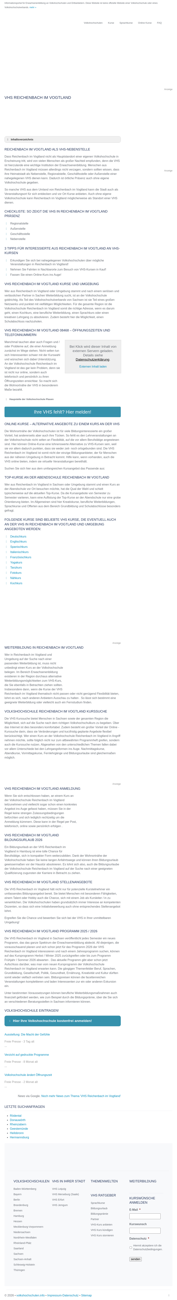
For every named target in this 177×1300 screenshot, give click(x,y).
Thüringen (19, 1268)
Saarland (19, 1247)
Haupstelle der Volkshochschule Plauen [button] (29, 399)
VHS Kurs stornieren (102, 1234)
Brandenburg (21, 1203)
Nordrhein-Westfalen (25, 1236)
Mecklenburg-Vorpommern (28, 1225)
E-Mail (134, 1208)
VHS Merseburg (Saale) (65, 1193)
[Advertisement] (88, 62)
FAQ (159, 22)
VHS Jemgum (60, 1203)
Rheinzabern (18, 1123)
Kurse (111, 22)
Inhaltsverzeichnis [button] (19, 139)
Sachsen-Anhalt (22, 1258)
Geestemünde (19, 1127)
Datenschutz (139, 1237)
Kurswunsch (138, 1222)
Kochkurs (16, 582)
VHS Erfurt (58, 1198)
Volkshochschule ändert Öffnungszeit (28, 1073)
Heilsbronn (17, 1131)
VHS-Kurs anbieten (101, 1223)
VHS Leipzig (59, 1187)
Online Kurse (145, 22)
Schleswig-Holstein (24, 1263)
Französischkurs (20, 556)
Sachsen (18, 1252)
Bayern (17, 1193)
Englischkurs (18, 540)
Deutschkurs (18, 535)
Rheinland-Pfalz (22, 1241)
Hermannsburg (19, 1136)
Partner (95, 1217)
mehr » (33, 7)
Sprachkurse (126, 22)
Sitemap (86, 1294)
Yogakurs (16, 561)
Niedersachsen (22, 1230)
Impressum (54, 1294)
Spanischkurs (19, 545)
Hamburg (19, 1214)
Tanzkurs (16, 566)
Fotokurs (15, 571)
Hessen (18, 1220)
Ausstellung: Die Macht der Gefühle (27, 1033)
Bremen (18, 1209)
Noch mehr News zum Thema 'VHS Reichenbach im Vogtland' (81, 1094)
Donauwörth (17, 1118)
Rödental (15, 1114)
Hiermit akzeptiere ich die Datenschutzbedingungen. (147, 1246)
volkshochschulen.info (30, 1294)
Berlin (17, 1198)
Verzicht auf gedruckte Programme (27, 1053)
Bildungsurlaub (99, 1207)
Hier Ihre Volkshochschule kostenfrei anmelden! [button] (50, 1019)
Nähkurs (15, 576)
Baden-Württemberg (25, 1187)
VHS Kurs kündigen (102, 1228)
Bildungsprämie (99, 1212)
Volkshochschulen (93, 22)
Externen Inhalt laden (93, 366)
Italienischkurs (19, 550)
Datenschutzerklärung (92, 359)
